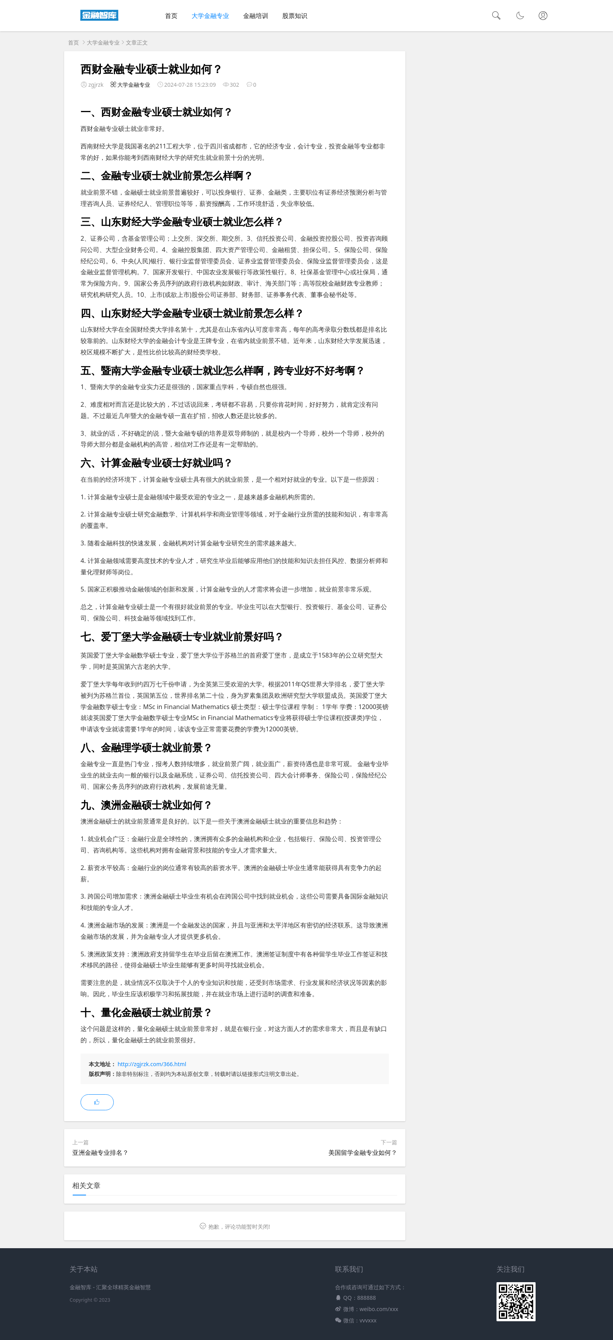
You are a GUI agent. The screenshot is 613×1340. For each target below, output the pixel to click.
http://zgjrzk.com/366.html (152, 1064)
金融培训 (255, 15)
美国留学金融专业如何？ (362, 1152)
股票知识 (294, 15)
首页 (171, 15)
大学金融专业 (210, 15)
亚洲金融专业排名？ (100, 1152)
